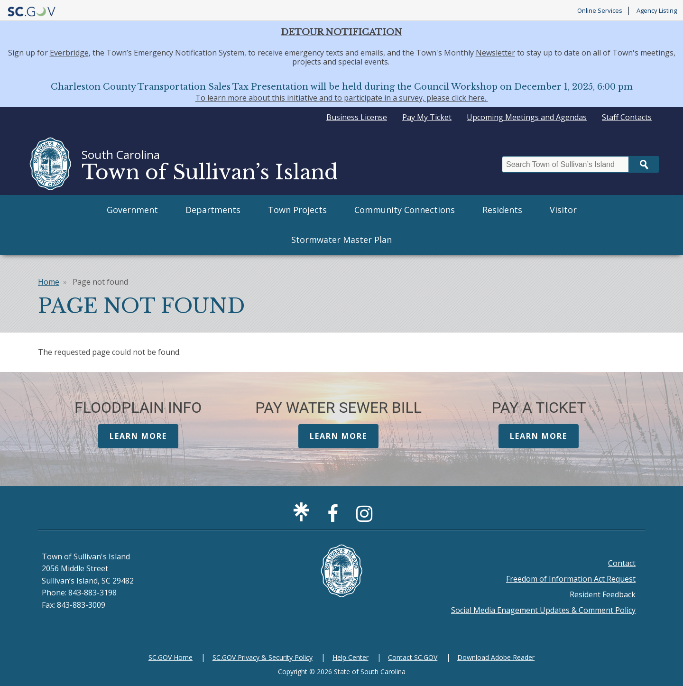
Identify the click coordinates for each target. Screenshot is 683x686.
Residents (502, 209)
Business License (356, 117)
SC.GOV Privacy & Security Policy (262, 657)
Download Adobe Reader (496, 657)
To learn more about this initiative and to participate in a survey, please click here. (341, 98)
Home (48, 282)
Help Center (350, 657)
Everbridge (69, 52)
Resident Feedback (603, 594)
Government (132, 209)
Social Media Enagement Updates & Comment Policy (543, 610)
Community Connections (404, 209)
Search (644, 164)
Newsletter (495, 52)
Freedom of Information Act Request (571, 579)
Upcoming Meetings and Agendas (527, 117)
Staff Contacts (627, 117)
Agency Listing (657, 11)
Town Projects (297, 209)
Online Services (599, 11)
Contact (622, 563)
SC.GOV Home (170, 657)
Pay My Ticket (427, 117)
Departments (212, 209)
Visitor (563, 209)
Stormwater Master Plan (341, 239)
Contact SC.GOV (412, 657)
